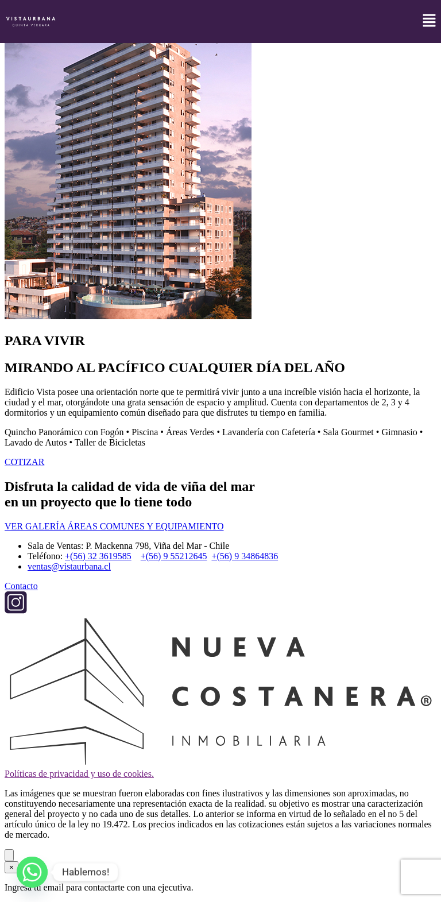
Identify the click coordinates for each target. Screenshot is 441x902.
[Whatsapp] (32, 872)
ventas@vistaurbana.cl (69, 566)
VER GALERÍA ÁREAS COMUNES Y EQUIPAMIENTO (114, 526)
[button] (429, 21)
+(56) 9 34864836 (244, 556)
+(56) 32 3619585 (98, 556)
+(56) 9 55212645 (174, 556)
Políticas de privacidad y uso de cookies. (79, 774)
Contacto (21, 586)
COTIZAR (24, 462)
